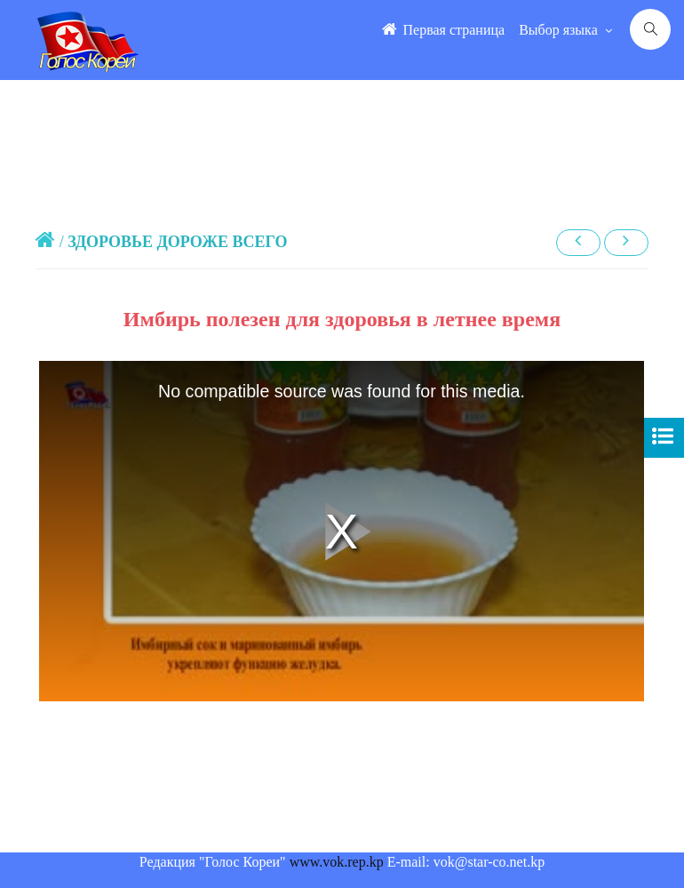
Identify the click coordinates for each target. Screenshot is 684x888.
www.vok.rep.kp (337, 861)
